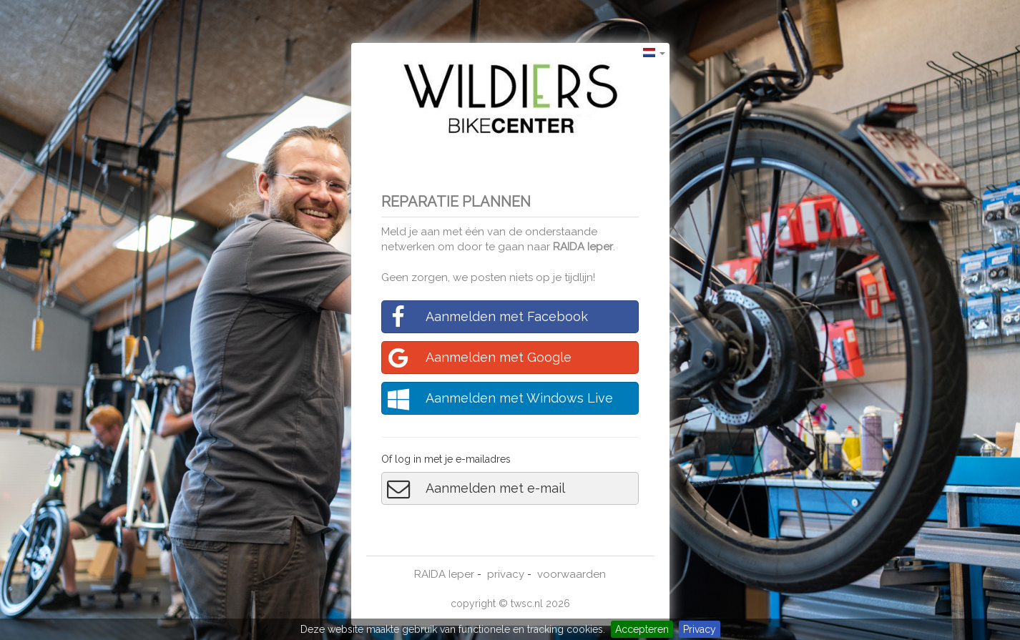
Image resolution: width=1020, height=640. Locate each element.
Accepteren (642, 629)
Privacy (699, 629)
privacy (505, 574)
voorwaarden (571, 574)
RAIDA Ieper (583, 246)
